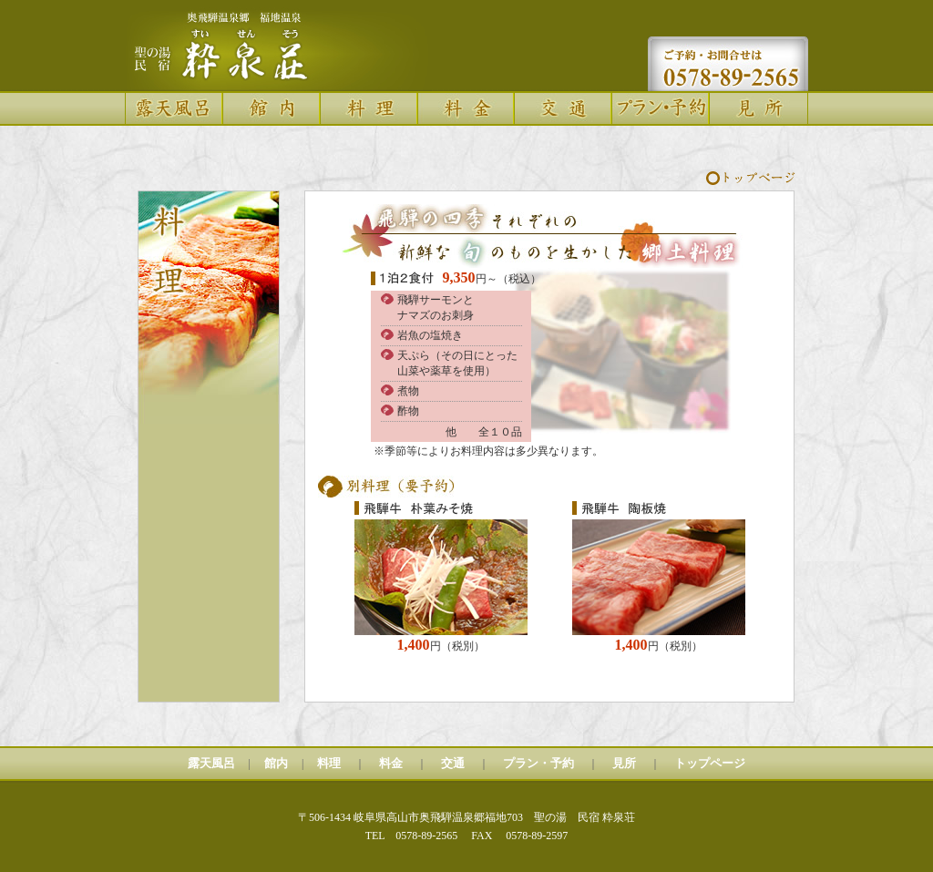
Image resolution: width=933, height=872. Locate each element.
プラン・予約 (538, 763)
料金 (391, 763)
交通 (453, 763)
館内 (276, 763)
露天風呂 (211, 763)
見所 (624, 763)
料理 (329, 763)
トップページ (709, 763)
